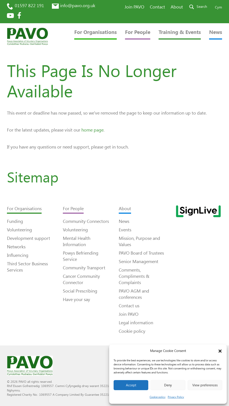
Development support (28, 238)
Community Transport (84, 267)
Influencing (17, 255)
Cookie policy (157, 397)
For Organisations (95, 32)
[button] (220, 351)
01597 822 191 (29, 5)
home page (92, 130)
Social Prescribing (80, 291)
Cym (218, 7)
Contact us (129, 305)
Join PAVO (134, 7)
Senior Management (138, 261)
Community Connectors (86, 221)
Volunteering (19, 229)
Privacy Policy (176, 397)
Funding (15, 221)
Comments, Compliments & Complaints (134, 276)
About (177, 7)
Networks (16, 246)
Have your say (76, 299)
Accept (131, 385)
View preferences (205, 385)
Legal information (136, 322)
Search (202, 6)
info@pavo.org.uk (77, 5)
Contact (157, 7)
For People (137, 32)
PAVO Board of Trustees (141, 253)
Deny (168, 385)
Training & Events (180, 32)
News (215, 32)
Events (125, 229)
